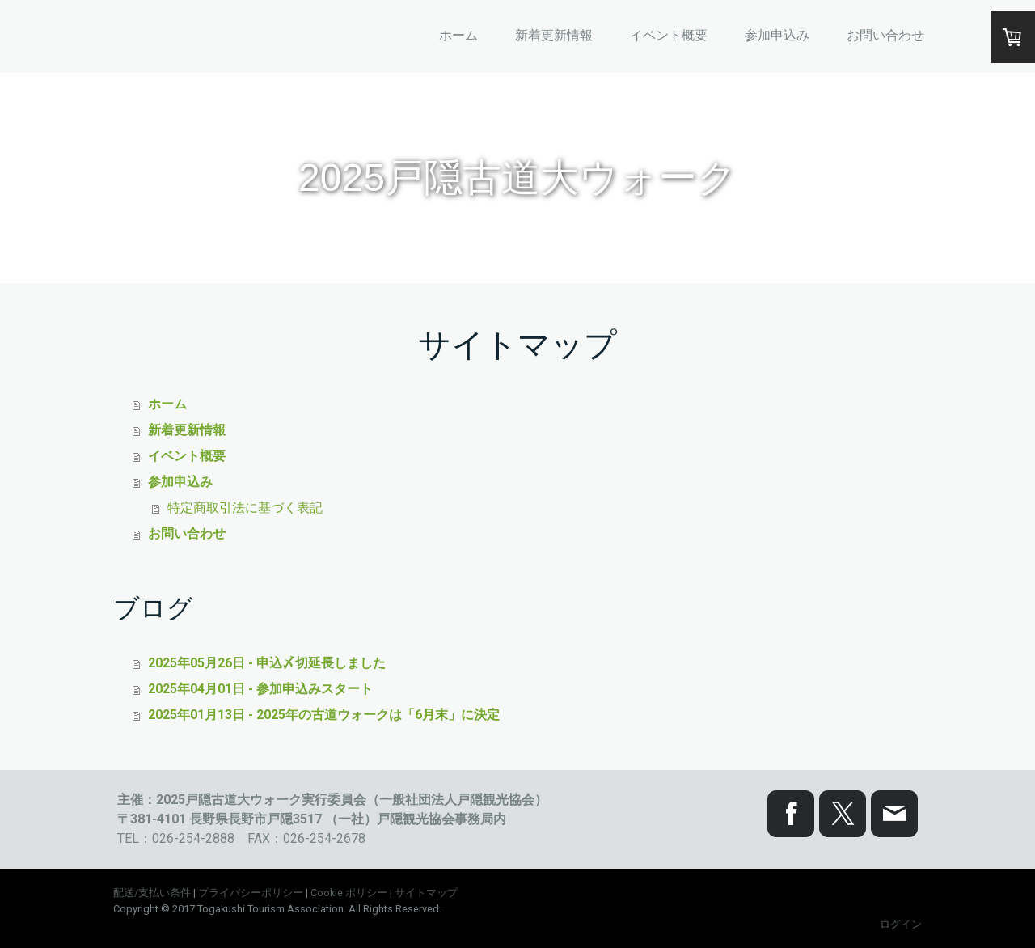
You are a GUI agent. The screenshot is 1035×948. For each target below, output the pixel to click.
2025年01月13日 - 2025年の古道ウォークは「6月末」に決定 (324, 714)
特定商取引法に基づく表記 (245, 507)
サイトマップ (426, 893)
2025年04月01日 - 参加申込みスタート (260, 688)
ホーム (458, 35)
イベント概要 (669, 35)
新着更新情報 (554, 35)
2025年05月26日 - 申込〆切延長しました (267, 663)
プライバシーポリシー (250, 893)
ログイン (901, 924)
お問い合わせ (885, 35)
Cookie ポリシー (348, 893)
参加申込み (777, 35)
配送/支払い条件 (152, 893)
